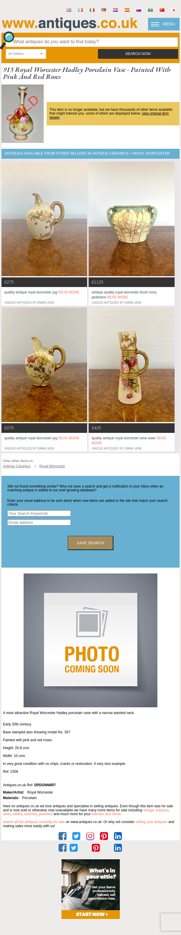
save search (90, 543)
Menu (169, 24)
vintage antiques (155, 810)
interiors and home (106, 814)
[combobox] (26, 54)
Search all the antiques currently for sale (34, 822)
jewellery (45, 814)
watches (30, 814)
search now (138, 54)
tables (17, 814)
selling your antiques (151, 822)
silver (7, 814)
